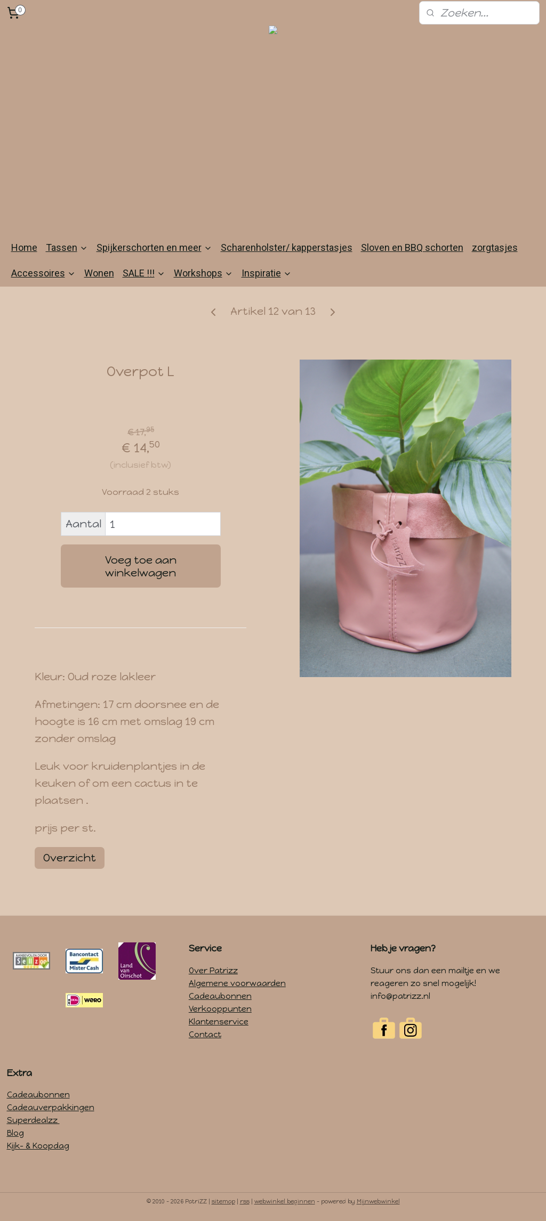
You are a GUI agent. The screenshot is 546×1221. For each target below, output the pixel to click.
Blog (15, 1133)
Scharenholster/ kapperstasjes (286, 247)
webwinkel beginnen (284, 1201)
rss (245, 1201)
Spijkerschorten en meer (154, 247)
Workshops (203, 273)
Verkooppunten (220, 1009)
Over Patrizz (213, 970)
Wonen (99, 273)
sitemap (223, 1201)
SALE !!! (144, 273)
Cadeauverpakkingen (50, 1107)
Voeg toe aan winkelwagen (140, 566)
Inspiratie (267, 273)
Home (24, 247)
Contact (205, 1034)
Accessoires (43, 273)
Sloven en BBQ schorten (412, 247)
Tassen (67, 247)
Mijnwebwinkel (378, 1201)
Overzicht (69, 857)
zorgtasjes (495, 247)
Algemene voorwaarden (237, 983)
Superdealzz (33, 1120)
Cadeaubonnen (220, 996)
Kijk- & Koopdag (38, 1146)
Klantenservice (218, 1022)
